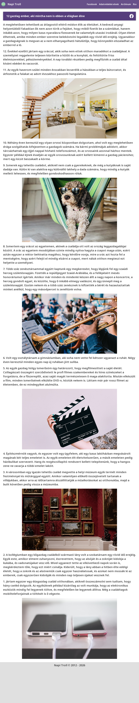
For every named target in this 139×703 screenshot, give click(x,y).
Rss (135, 4)
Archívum (126, 4)
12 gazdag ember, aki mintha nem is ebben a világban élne (45, 16)
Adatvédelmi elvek (109, 4)
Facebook (92, 4)
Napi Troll (14, 4)
